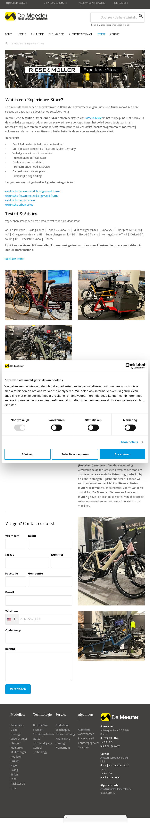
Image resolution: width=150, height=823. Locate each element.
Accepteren (122, 454)
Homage (16, 734)
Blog (127, 25)
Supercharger (19, 738)
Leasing (60, 743)
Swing (14, 770)
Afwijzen (27, 454)
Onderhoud (62, 725)
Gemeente (35, 573)
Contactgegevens (88, 743)
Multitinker (17, 747)
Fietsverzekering (65, 734)
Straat (9, 554)
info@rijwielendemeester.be (116, 789)
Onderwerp (13, 630)
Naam (32, 535)
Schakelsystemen (43, 734)
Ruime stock (121, 3)
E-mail (9, 592)
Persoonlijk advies (16, 3)
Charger (16, 743)
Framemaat (62, 747)
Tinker (14, 774)
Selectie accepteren (75, 454)
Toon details (129, 442)
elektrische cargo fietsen (20, 200)
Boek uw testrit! (14, 258)
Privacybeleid (86, 738)
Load (14, 779)
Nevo (14, 765)
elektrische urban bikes (19, 204)
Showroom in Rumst (55, 3)
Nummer (57, 554)
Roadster (16, 756)
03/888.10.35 (107, 792)
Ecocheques (62, 729)
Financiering (62, 738)
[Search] (142, 16)
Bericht (10, 648)
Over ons (83, 747)
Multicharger (18, 752)
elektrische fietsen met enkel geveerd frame (31, 195)
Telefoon (11, 611)
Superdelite (17, 725)
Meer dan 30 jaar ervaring (92, 4)
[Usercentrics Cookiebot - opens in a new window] (128, 366)
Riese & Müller (94, 118)
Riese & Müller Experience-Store (106, 25)
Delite (14, 729)
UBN (13, 788)
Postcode (11, 573)
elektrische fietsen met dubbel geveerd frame (32, 191)
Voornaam (12, 535)
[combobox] (117, 17)
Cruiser (15, 761)
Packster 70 (18, 783)
